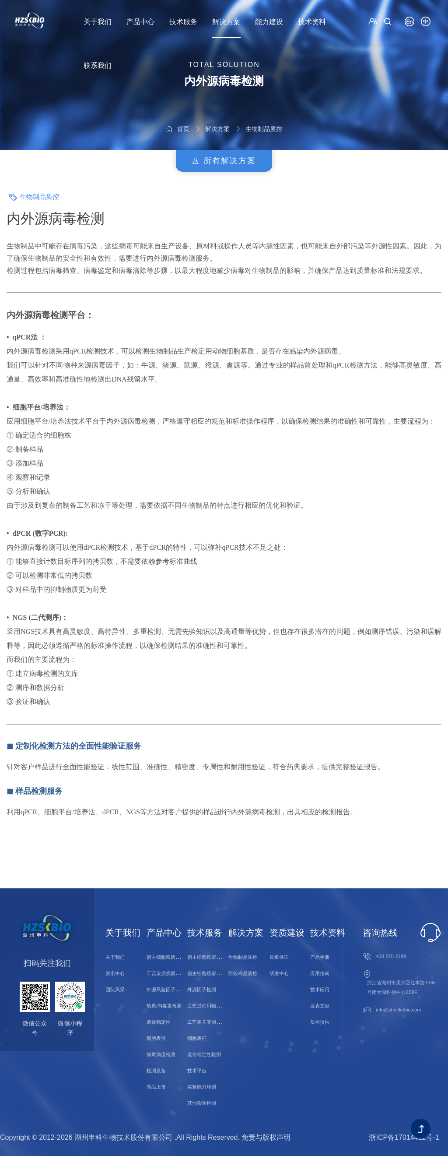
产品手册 (319, 957)
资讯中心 (115, 973)
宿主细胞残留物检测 (168, 957)
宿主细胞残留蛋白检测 (211, 973)
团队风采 (115, 989)
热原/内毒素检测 (164, 1005)
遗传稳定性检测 (204, 1054)
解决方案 (226, 21)
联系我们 (98, 65)
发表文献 (319, 1005)
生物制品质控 (263, 103)
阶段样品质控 (242, 973)
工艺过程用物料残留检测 (213, 1005)
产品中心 (140, 21)
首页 (183, 103)
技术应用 (319, 989)
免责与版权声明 (266, 1137)
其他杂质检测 (201, 1103)
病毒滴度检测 (161, 1054)
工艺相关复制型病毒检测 (213, 1022)
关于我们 (98, 21)
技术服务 (183, 21)
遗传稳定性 (159, 1022)
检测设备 (156, 1070)
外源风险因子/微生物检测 (174, 989)
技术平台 (196, 1070)
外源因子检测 (201, 989)
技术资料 (312, 21)
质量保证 (279, 957)
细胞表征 (156, 1038)
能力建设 (269, 21)
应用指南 (319, 973)
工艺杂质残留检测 (166, 973)
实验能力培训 (201, 1086)
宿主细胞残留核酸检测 (211, 957)
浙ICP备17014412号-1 (404, 1137)
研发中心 (279, 973)
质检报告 (319, 1022)
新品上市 (156, 1086)
